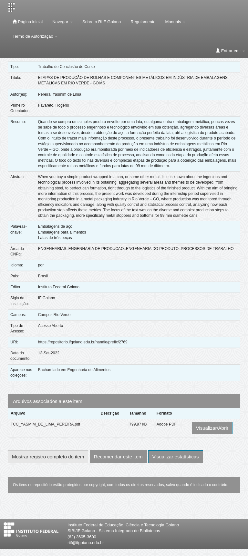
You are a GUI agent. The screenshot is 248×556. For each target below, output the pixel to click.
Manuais (175, 21)
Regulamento (142, 21)
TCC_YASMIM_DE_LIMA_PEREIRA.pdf (45, 424)
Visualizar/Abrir (212, 428)
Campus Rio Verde (54, 314)
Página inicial (28, 21)
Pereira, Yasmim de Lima (59, 94)
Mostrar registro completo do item (48, 456)
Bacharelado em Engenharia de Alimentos (74, 370)
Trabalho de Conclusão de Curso (66, 66)
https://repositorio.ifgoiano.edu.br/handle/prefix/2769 (83, 342)
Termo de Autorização (35, 36)
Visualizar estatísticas (175, 456)
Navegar (62, 21)
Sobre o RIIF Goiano (101, 21)
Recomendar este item (118, 456)
